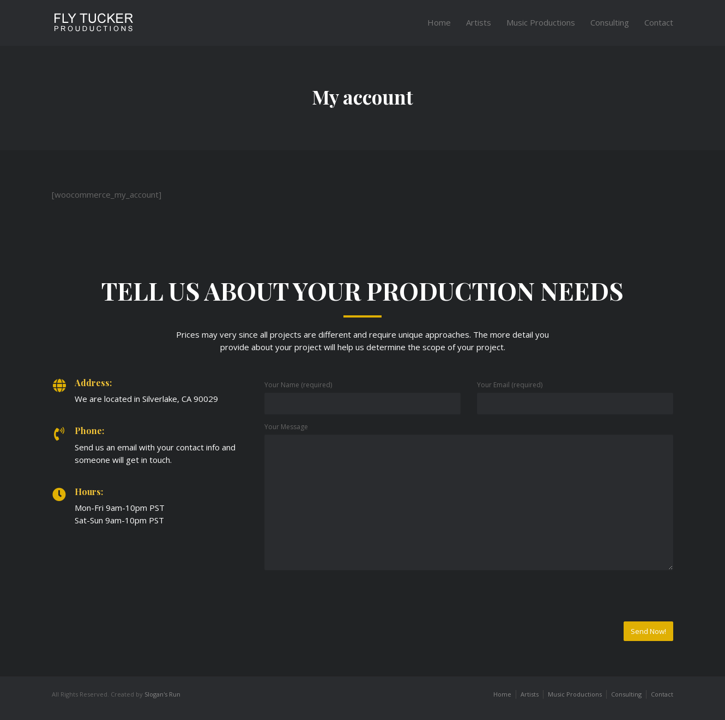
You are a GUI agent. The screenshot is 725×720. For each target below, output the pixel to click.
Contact (658, 22)
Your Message (286, 426)
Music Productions (540, 22)
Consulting (609, 22)
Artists (478, 22)
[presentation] (347, 600)
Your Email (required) (509, 384)
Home (439, 22)
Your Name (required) (298, 384)
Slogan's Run (162, 694)
